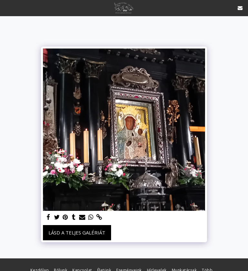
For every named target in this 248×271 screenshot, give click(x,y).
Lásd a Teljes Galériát (76, 232)
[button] (7, 7)
